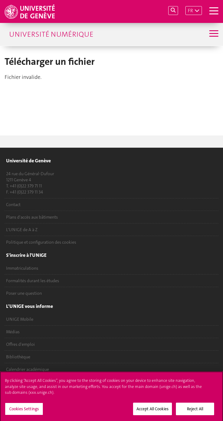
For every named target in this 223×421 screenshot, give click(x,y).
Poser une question (24, 293)
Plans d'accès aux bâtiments (32, 217)
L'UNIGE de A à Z (22, 229)
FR (190, 10)
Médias (13, 331)
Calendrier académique (27, 369)
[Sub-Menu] (213, 34)
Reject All (195, 410)
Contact (13, 204)
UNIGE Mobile (19, 319)
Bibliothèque (18, 357)
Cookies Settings (24, 410)
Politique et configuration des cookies (41, 242)
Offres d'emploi (20, 344)
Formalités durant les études (32, 280)
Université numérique (51, 34)
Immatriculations (22, 268)
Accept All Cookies (152, 410)
